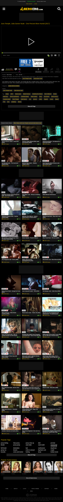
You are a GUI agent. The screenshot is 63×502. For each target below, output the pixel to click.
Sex (8, 101)
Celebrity (14, 101)
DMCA (31, 491)
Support (46, 488)
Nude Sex (5, 96)
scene (51, 99)
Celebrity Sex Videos (37, 94)
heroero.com (34, 494)
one (30, 99)
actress (35, 99)
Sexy (40, 96)
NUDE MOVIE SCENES (14, 86)
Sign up (15, 488)
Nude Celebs (34, 96)
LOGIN (35, 3)
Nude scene (18, 94)
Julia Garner (24, 99)
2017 (12, 94)
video (40, 99)
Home (7, 488)
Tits (4, 101)
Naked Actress (26, 94)
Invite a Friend (35, 488)
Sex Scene (46, 96)
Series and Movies (14, 96)
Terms (56, 488)
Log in (24, 488)
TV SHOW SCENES (21, 1)
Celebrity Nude (6, 99)
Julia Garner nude (38, 78)
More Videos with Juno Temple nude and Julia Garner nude (28, 123)
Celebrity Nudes (25, 96)
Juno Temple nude (27, 78)
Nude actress (55, 96)
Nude (7, 94)
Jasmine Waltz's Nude (41, 1)
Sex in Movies (48, 94)
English (46, 99)
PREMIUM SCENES (31, 1)
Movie (19, 101)
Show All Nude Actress (31, 478)
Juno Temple (16, 99)
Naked (56, 99)
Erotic (55, 94)
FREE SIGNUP (29, 3)
